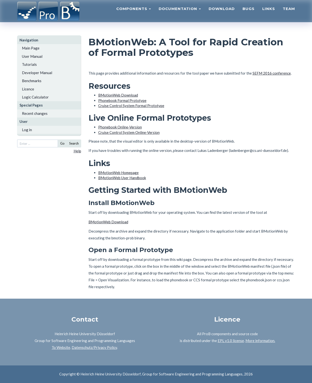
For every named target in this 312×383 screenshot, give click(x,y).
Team (289, 13)
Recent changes (35, 113)
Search (74, 143)
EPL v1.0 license (231, 340)
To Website (61, 347)
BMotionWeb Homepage (118, 172)
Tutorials (29, 64)
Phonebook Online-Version (120, 127)
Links (268, 13)
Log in (27, 130)
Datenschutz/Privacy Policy (94, 347)
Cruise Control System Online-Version (129, 132)
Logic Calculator (35, 97)
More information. (260, 340)
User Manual (32, 56)
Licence (28, 89)
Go (62, 143)
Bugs (248, 13)
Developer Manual (37, 72)
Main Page (30, 48)
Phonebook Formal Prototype (122, 100)
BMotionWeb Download (118, 95)
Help (77, 151)
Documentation (180, 13)
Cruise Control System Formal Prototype (131, 105)
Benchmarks (31, 81)
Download (222, 13)
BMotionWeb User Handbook (122, 178)
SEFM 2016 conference (272, 73)
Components (133, 13)
